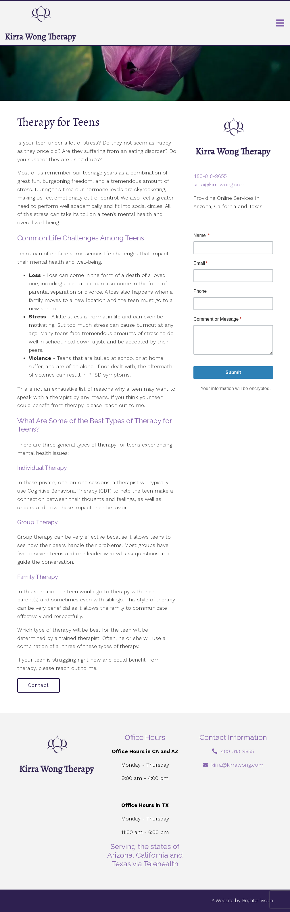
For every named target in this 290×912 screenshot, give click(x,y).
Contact (38, 685)
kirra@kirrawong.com (219, 184)
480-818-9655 (210, 176)
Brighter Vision (257, 900)
